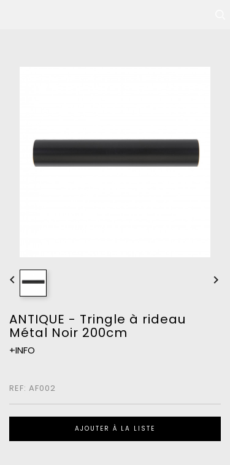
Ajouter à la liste (115, 428)
